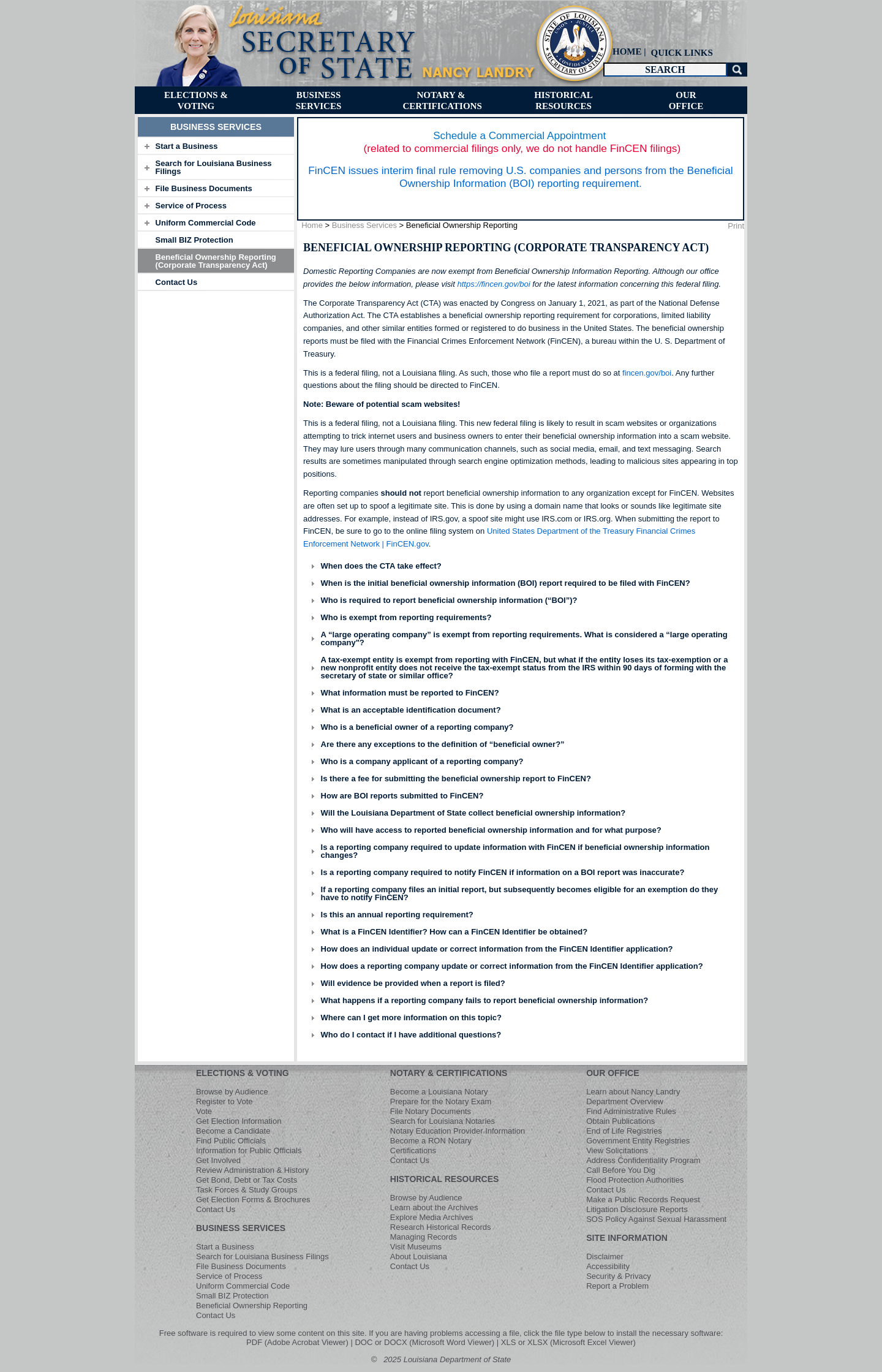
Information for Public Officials (248, 1150)
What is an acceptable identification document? (411, 709)
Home (312, 225)
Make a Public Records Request (643, 1199)
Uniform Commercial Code (206, 222)
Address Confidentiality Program (643, 1160)
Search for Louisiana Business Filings (214, 167)
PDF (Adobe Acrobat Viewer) (297, 1342)
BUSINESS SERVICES (240, 1228)
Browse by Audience (232, 1091)
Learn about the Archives (434, 1207)
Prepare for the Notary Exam (440, 1101)
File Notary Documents (430, 1111)
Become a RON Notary (431, 1140)
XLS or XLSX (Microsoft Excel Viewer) (568, 1342)
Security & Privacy (618, 1276)
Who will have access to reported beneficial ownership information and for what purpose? (491, 830)
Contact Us (177, 282)
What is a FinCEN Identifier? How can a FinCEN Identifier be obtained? (454, 931)
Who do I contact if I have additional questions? (411, 1034)
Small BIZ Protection (194, 239)
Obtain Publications (620, 1121)
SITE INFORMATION (627, 1238)
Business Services (364, 225)
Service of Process (191, 205)
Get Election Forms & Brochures (253, 1199)
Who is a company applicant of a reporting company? (422, 761)
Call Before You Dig (620, 1170)
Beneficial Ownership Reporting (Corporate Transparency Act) (216, 261)
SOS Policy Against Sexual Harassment (656, 1219)
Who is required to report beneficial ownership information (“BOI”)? (449, 600)
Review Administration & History (252, 1170)
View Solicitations (617, 1150)
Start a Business (187, 146)
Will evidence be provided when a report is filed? (413, 983)
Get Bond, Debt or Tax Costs (246, 1179)
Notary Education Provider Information (457, 1130)
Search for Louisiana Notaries (442, 1121)
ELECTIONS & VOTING (242, 1073)
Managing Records (423, 1236)
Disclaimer (605, 1256)
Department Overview (624, 1101)
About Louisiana (418, 1256)
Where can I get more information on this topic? (411, 1017)
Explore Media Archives (431, 1217)
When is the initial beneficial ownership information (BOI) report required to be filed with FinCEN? (505, 583)
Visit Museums (416, 1246)
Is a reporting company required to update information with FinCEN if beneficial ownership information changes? (515, 851)
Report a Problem (617, 1286)
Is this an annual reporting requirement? (397, 914)
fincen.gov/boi (646, 372)
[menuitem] (680, 52)
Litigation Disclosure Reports (636, 1209)
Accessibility (608, 1266)
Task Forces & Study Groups (246, 1189)
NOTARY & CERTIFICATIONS (449, 1073)
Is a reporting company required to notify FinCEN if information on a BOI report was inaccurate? (503, 872)
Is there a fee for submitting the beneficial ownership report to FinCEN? (456, 778)
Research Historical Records (440, 1227)
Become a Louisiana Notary (439, 1091)
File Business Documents (204, 188)
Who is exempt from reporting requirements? (406, 617)
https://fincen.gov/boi (493, 284)
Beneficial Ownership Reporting (251, 1305)
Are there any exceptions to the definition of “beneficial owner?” (443, 744)
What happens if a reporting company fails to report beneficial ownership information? (485, 1000)
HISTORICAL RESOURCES (444, 1179)
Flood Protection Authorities (635, 1179)
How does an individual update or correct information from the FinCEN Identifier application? (497, 948)
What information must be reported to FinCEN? (410, 692)
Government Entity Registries (638, 1140)
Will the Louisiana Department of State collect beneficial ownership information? (473, 812)
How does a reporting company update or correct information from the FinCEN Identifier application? (512, 966)
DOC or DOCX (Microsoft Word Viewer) (424, 1342)
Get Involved (218, 1160)
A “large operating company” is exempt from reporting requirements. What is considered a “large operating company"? (524, 638)
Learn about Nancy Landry (633, 1091)
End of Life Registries (624, 1130)
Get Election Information (238, 1121)
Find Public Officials (231, 1140)
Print (736, 225)
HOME (627, 51)
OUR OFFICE (612, 1073)
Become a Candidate (233, 1130)
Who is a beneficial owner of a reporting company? (417, 727)
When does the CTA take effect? (381, 565)
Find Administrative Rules (631, 1111)
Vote (204, 1111)
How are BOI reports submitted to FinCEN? (402, 795)
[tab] (216, 146)
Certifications (413, 1150)
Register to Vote (224, 1101)
